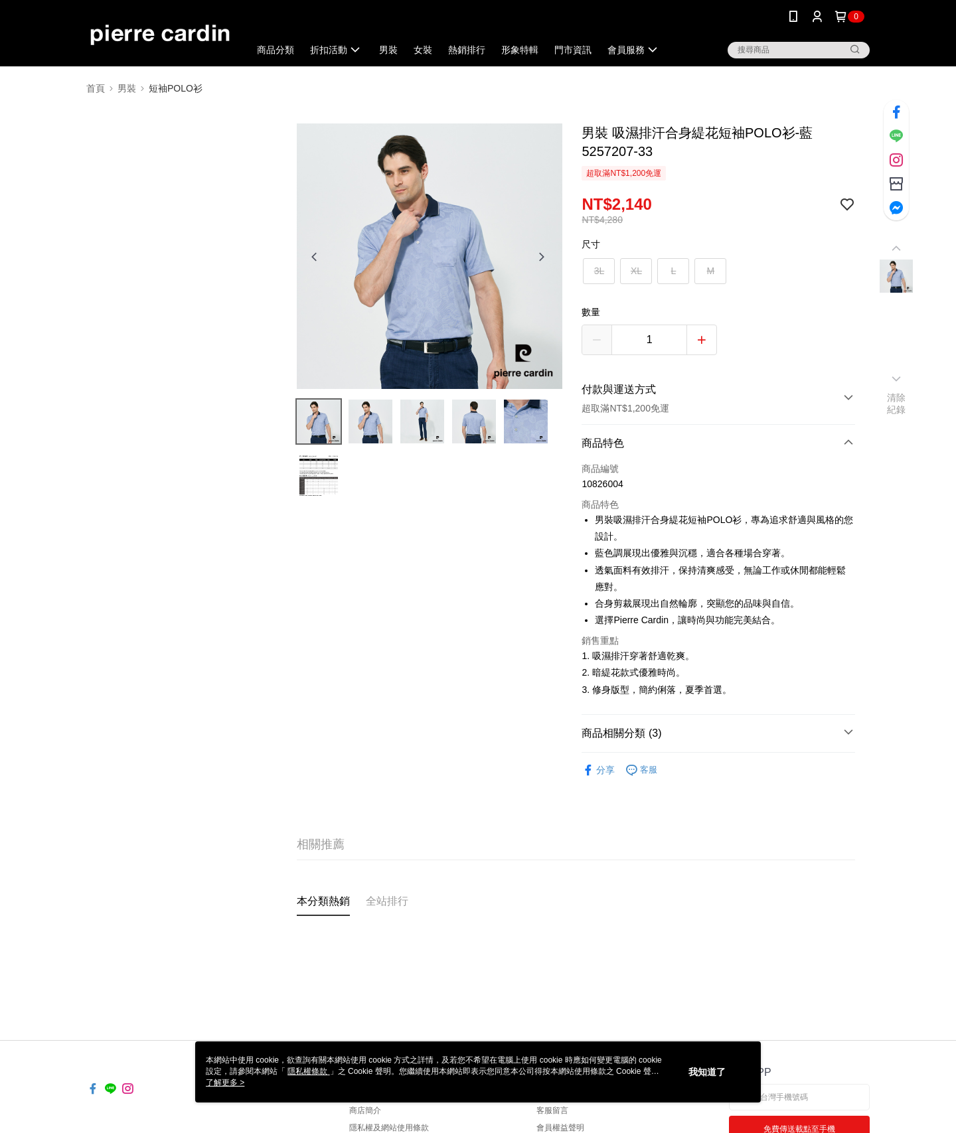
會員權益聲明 (560, 1127)
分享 (598, 770)
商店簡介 (365, 1110)
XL (636, 270)
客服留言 (552, 1110)
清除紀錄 (896, 403)
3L (599, 270)
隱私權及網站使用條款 (389, 1127)
